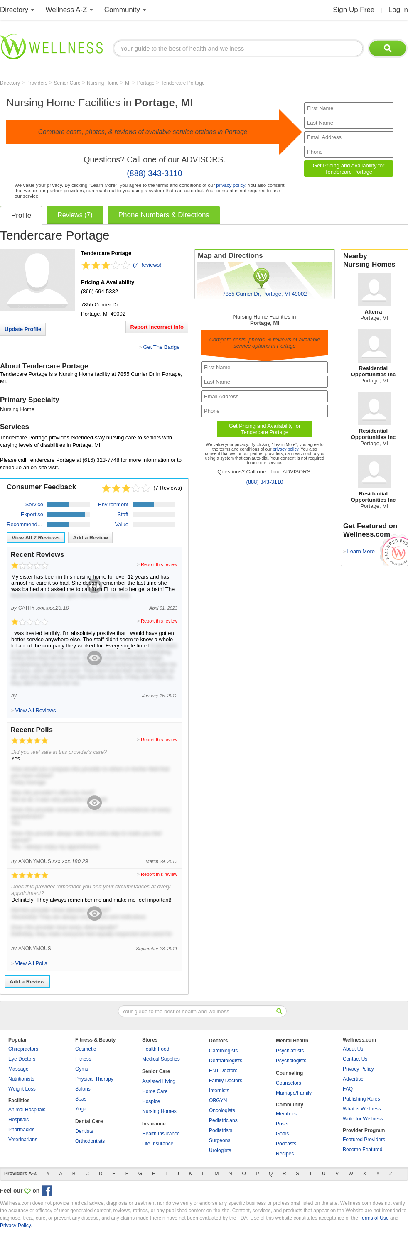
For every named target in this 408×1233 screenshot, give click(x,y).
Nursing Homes (159, 1111)
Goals (282, 1134)
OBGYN (218, 1100)
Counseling (289, 1073)
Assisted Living (158, 1081)
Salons (83, 1089)
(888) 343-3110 (154, 173)
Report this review (159, 564)
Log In (398, 10)
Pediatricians (223, 1120)
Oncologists (222, 1110)
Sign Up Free (353, 10)
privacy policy (230, 185)
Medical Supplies (161, 1059)
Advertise (353, 1079)
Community (122, 10)
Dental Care (89, 1121)
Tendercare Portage (182, 83)
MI (128, 83)
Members (286, 1114)
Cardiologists (223, 1051)
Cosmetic (85, 1049)
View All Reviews (36, 537)
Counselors (288, 1083)
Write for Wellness (363, 1119)
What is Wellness (362, 1109)
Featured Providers (364, 1139)
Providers (37, 83)
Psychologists (291, 1061)
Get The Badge (161, 347)
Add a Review (90, 537)
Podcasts (286, 1144)
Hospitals (18, 1120)
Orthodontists (90, 1141)
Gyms (81, 1069)
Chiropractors (23, 1049)
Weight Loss (22, 1089)
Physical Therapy (94, 1079)
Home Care (154, 1091)
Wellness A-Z (66, 10)
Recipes (285, 1154)
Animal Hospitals (26, 1110)
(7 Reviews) (147, 265)
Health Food (155, 1049)
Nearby (374, 260)
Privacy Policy (358, 1069)
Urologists (220, 1150)
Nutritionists (21, 1079)
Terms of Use (374, 1218)
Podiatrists (220, 1130)
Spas (80, 1099)
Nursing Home (103, 83)
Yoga (80, 1109)
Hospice (151, 1101)
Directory (14, 10)
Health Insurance (161, 1134)
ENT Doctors (223, 1071)
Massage (18, 1069)
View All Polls (31, 963)
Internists (219, 1090)
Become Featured (362, 1149)
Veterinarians (22, 1139)
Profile (21, 215)
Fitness (83, 1059)
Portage (146, 83)
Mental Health (292, 1041)
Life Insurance (157, 1144)
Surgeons (219, 1140)
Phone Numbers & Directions (163, 215)
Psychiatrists (290, 1051)
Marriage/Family (294, 1093)
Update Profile (23, 329)
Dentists (84, 1131)
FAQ (348, 1089)
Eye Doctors (21, 1059)
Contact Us (355, 1059)
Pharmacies (21, 1129)
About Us (353, 1049)
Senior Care (68, 83)
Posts (282, 1124)
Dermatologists (225, 1061)
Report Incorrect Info (157, 327)
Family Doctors (225, 1080)
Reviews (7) (74, 214)
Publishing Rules (361, 1099)
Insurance (154, 1124)
